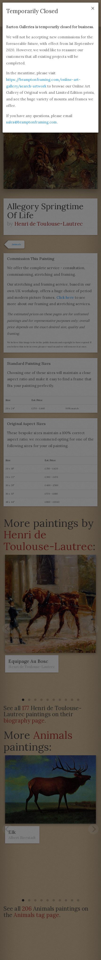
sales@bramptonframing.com (31, 122)
